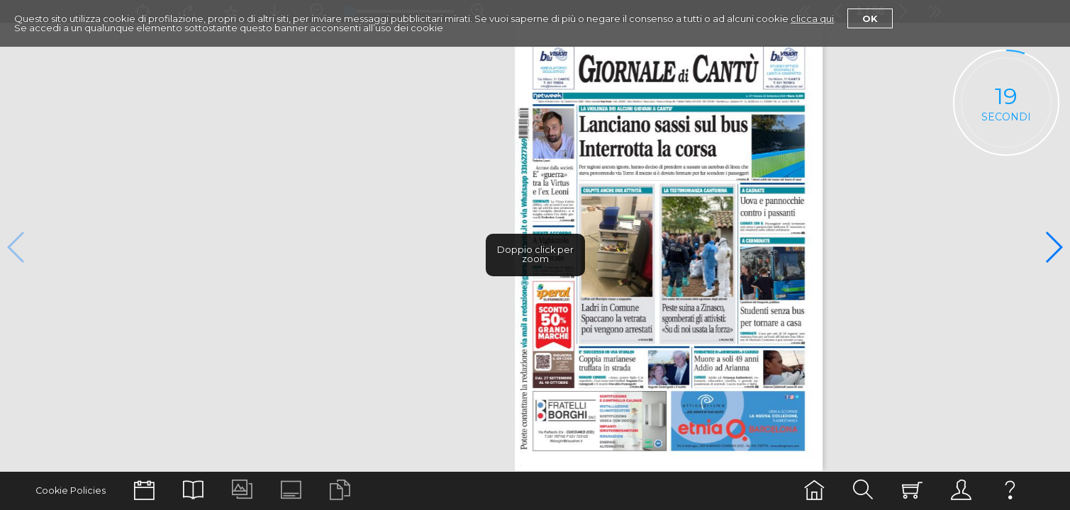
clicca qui (812, 18)
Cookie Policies (70, 490)
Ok (870, 18)
